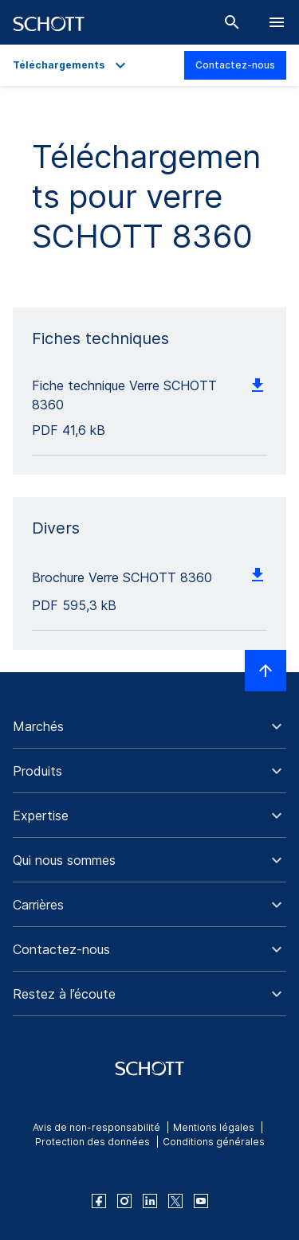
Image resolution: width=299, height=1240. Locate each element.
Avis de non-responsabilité (96, 1127)
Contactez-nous (235, 65)
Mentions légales (213, 1127)
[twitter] (175, 1201)
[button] (149, 726)
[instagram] (124, 1201)
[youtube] (201, 1201)
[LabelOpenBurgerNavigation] (276, 22)
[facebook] (99, 1201)
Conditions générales (214, 1142)
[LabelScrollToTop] (265, 670)
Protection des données (92, 1142)
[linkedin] (150, 1201)
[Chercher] (232, 22)
